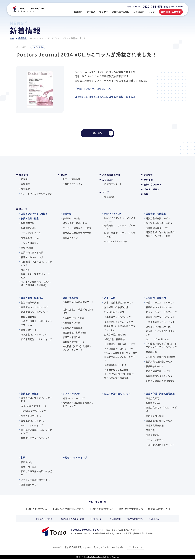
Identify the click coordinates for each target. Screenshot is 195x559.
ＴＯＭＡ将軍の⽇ (30, 242)
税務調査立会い (28, 228)
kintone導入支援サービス (34, 406)
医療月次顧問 (152, 398)
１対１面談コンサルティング (160, 321)
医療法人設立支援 (155, 425)
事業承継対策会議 (71, 218)
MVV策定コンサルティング (34, 334)
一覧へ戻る (102, 133)
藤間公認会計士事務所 (131, 508)
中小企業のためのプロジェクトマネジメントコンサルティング (161, 345)
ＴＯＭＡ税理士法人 (36, 508)
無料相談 (148, 179)
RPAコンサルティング (32, 425)
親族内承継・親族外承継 (75, 223)
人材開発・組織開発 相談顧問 (160, 356)
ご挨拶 (24, 179)
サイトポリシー (96, 519)
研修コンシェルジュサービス (160, 302)
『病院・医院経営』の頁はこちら (92, 88)
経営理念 (25, 184)
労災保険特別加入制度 (115, 334)
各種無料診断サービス (115, 365)
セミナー (65, 174)
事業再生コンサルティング (34, 307)
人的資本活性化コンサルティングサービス (36, 323)
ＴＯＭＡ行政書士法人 (101, 508)
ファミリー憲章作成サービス (77, 228)
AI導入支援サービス (31, 415)
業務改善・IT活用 (30, 393)
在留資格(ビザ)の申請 (73, 317)
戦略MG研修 (27, 247)
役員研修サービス (155, 366)
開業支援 (150, 430)
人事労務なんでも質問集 (116, 369)
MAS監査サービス (30, 237)
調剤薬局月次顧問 (155, 415)
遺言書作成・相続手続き (75, 332)
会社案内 (23, 174)
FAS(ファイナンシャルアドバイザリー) (120, 219)
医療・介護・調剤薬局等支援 (160, 393)
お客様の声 (107, 179)
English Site (154, 519)
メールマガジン (151, 189)
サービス (23, 209)
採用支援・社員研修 (114, 339)
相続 (23, 457)
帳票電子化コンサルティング (35, 438)
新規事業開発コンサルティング (36, 339)
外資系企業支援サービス (158, 218)
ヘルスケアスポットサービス (160, 444)
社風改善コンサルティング (159, 307)
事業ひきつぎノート (73, 237)
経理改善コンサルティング (34, 420)
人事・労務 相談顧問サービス (119, 302)
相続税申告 (26, 462)
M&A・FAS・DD (112, 213)
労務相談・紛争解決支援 (116, 307)
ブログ (105, 192)
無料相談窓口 (115, 519)
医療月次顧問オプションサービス (161, 409)
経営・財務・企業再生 (32, 297)
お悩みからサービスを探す (34, 213)
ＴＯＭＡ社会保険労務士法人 (68, 508)
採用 (129, 6)
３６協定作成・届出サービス (118, 349)
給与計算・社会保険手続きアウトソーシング (119, 327)
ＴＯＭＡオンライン (73, 184)
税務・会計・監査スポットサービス (36, 275)
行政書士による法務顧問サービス (78, 303)
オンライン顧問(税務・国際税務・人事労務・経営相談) (35, 283)
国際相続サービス (30, 484)
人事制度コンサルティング (117, 317)
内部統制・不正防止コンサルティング (36, 263)
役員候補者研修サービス (158, 371)
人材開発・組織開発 (156, 297)
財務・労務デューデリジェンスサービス (119, 234)
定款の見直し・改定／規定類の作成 (78, 311)
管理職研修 (151, 351)
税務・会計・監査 (30, 218)
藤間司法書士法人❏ (159, 508)
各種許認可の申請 (71, 322)
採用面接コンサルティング (159, 376)
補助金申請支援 (28, 317)
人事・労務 (109, 297)
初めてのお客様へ (135, 519)
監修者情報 (109, 196)
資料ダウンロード (153, 184)
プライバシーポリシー (45, 519)
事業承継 (67, 213)
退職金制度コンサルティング (118, 321)
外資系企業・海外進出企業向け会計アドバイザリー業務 (161, 234)
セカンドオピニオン (31, 233)
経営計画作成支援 (30, 302)
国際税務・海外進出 (156, 213)
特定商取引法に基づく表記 (72, 519)
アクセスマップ (135, 547)
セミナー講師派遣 (71, 179)
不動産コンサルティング (75, 457)
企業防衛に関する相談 (32, 252)
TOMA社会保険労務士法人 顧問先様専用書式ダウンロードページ (120, 357)
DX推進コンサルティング (33, 410)
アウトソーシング (71, 393)
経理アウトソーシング (32, 257)
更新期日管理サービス (74, 342)
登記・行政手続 (70, 297)
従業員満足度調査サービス (159, 361)
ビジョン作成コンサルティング (161, 312)
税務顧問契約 (27, 223)
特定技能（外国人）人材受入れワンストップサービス (78, 348)
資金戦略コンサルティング (34, 312)
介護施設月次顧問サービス (159, 420)
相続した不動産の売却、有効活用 (36, 473)
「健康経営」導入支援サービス (119, 344)
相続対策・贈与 (28, 467)
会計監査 (25, 269)
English (136, 6)
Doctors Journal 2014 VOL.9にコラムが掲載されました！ (106, 96)
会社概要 (25, 188)
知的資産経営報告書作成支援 (77, 233)
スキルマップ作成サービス (159, 326)
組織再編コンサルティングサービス (119, 227)
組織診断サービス (30, 329)
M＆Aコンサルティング (115, 241)
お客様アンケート (113, 184)
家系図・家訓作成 (71, 337)
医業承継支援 (152, 435)
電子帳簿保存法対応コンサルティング (36, 431)
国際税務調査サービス (157, 228)
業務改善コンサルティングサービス (36, 399)
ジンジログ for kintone (157, 339)
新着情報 (148, 174)
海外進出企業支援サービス (159, 223)
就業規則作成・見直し (115, 312)
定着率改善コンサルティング (160, 317)
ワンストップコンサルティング (36, 193)
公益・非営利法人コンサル (117, 393)
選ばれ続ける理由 (111, 174)
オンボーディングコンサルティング (161, 332)
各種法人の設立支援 (73, 327)
